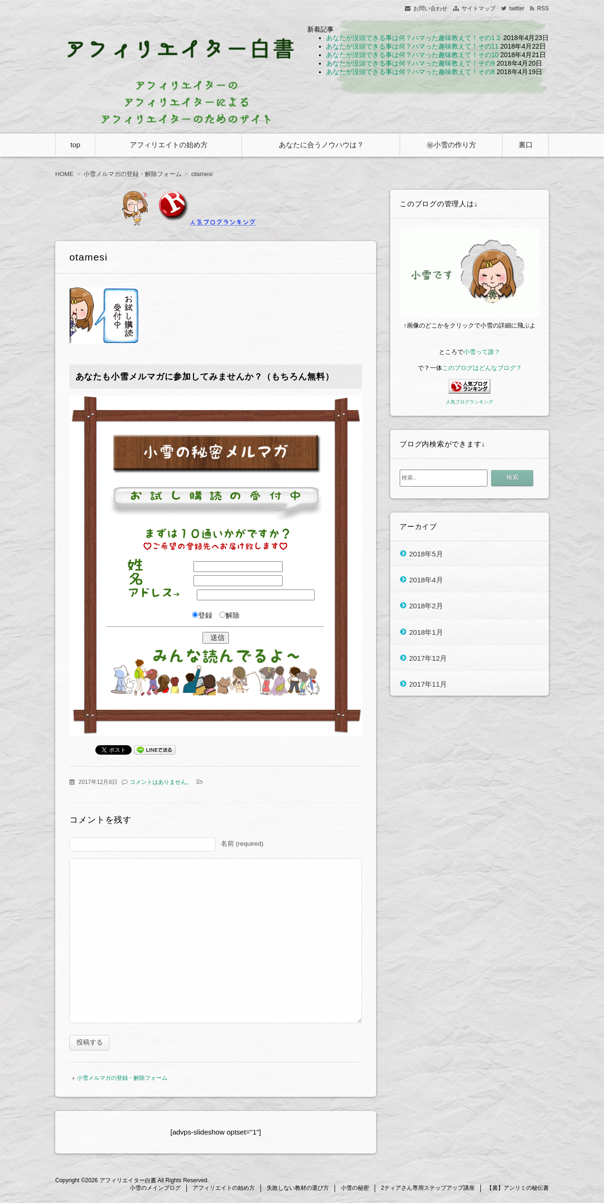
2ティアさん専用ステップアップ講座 (428, 1189)
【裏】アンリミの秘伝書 (518, 1189)
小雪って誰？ (481, 351)
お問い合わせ (430, 8)
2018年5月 (426, 553)
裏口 (526, 145)
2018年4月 (426, 579)
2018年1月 (426, 632)
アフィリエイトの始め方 (169, 145)
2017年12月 (428, 658)
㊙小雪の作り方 (451, 145)
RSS (543, 8)
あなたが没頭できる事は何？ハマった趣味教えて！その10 (412, 55)
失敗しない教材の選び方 (298, 1189)
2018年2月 (426, 606)
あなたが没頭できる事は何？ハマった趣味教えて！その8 (410, 72)
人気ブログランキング (469, 401)
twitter (516, 8)
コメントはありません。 (161, 782)
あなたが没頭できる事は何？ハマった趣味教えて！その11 (412, 46)
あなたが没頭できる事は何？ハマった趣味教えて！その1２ (414, 38)
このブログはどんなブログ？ (482, 367)
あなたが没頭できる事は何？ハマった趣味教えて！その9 (410, 63)
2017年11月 (428, 684)
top (75, 145)
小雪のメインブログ (155, 1189)
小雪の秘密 (355, 1189)
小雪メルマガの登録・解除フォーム (122, 1079)
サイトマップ (478, 8)
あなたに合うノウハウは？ (321, 145)
